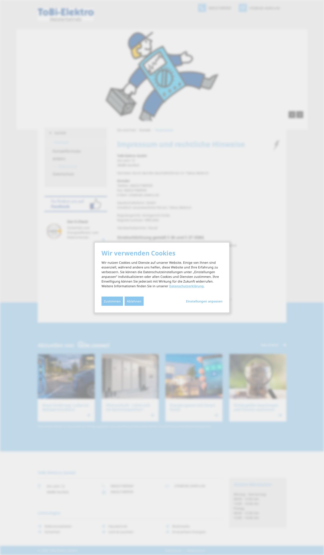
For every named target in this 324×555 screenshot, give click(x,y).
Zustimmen (112, 301)
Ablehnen (134, 301)
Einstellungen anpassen (204, 301)
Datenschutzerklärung (186, 286)
